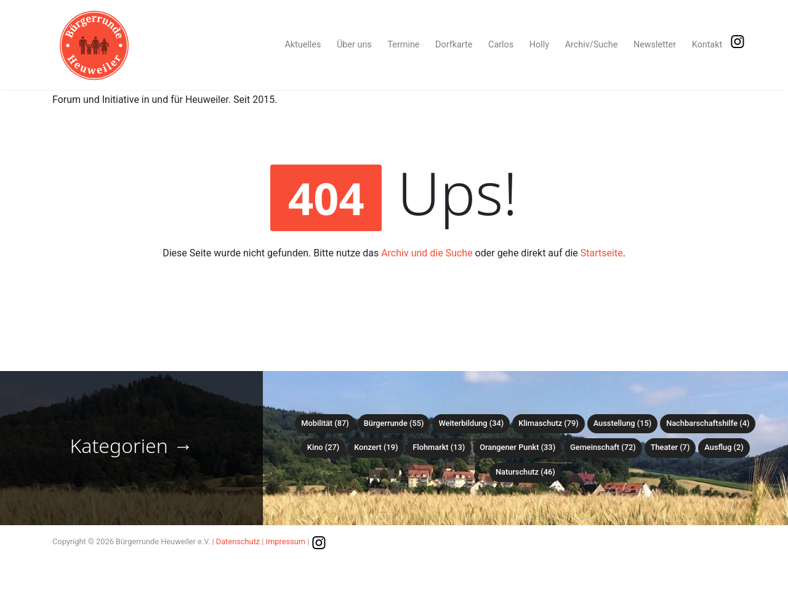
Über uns (354, 44)
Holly (539, 44)
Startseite (602, 253)
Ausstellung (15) (622, 423)
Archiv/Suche (591, 44)
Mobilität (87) (324, 423)
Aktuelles (302, 44)
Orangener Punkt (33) (517, 447)
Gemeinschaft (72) (603, 447)
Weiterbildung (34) (471, 423)
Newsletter (654, 44)
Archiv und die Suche (427, 253)
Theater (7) (670, 447)
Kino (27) (323, 447)
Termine (403, 44)
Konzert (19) (376, 447)
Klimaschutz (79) (548, 423)
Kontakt (707, 44)
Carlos (500, 44)
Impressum (285, 541)
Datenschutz (238, 541)
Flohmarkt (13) (438, 447)
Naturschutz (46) (525, 471)
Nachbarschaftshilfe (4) (707, 423)
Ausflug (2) (723, 447)
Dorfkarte (453, 44)
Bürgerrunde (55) (394, 423)
